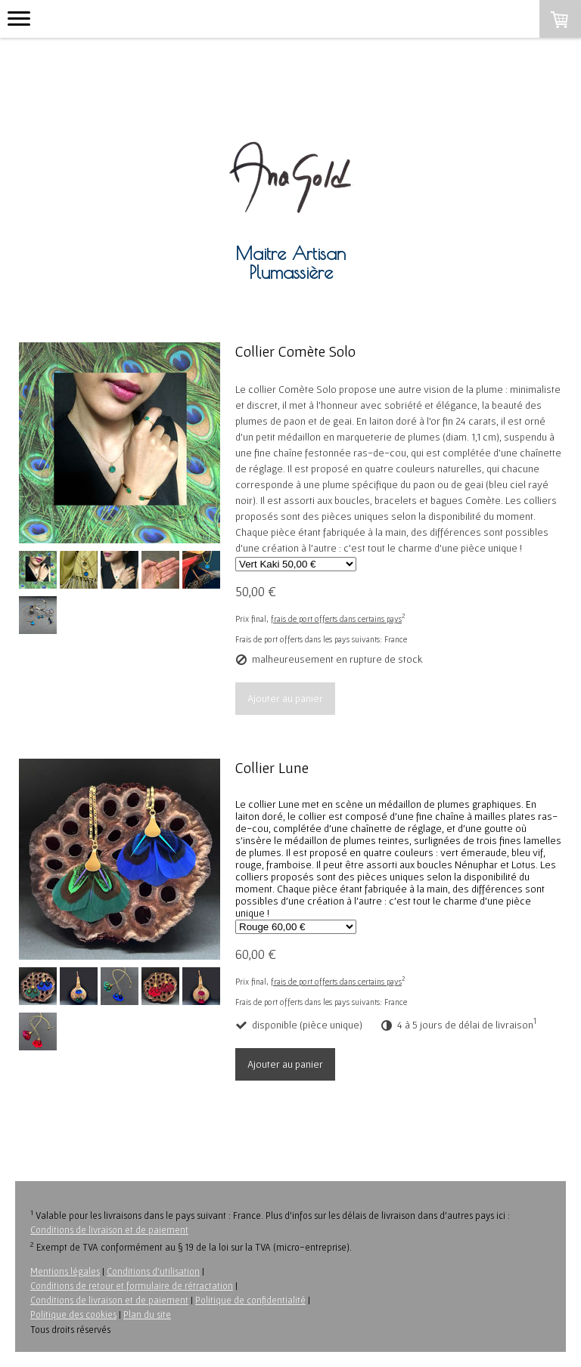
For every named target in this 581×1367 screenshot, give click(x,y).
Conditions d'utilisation (153, 1271)
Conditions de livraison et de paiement (109, 1230)
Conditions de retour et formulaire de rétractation (131, 1285)
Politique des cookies (73, 1314)
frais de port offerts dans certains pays (336, 618)
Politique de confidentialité (250, 1300)
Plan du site (147, 1314)
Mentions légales (65, 1271)
